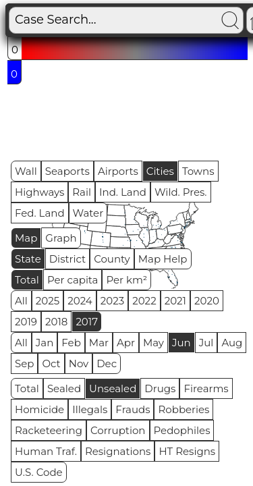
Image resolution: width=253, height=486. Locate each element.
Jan (45, 342)
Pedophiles (182, 430)
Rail (81, 192)
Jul (206, 342)
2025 (47, 300)
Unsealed (112, 388)
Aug (231, 342)
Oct (51, 363)
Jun (181, 342)
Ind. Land (122, 192)
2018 (56, 321)
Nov (79, 363)
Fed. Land (40, 213)
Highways (39, 192)
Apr (126, 342)
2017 (87, 321)
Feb (70, 342)
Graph (60, 238)
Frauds (132, 409)
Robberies (183, 409)
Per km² (126, 279)
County (112, 258)
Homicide (39, 409)
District (67, 258)
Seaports (67, 171)
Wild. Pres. (180, 192)
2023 (112, 300)
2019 (26, 321)
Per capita (73, 279)
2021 (175, 300)
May (153, 342)
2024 (79, 300)
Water (88, 213)
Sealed (64, 388)
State (28, 258)
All (21, 300)
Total (27, 279)
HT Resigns (187, 451)
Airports (118, 171)
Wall (26, 171)
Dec (106, 363)
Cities (160, 171)
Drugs (159, 388)
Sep (24, 363)
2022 (144, 300)
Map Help (163, 258)
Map (26, 238)
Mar (99, 342)
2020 (206, 300)
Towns (198, 171)
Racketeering (48, 430)
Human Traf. (46, 451)
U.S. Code (39, 472)
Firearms (206, 388)
